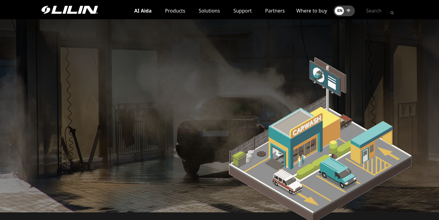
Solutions (209, 10)
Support (242, 10)
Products (175, 10)
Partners (275, 10)
